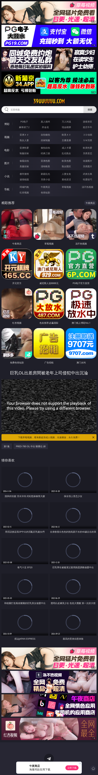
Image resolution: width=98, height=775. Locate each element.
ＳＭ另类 (87, 140)
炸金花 (45, 127)
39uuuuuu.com (49, 101)
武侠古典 (87, 173)
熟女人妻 (24, 140)
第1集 (7, 446)
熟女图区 (66, 166)
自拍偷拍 (45, 134)
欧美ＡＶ (66, 134)
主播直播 (66, 140)
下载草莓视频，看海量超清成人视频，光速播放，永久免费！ (56, 437)
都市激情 (24, 173)
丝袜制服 (45, 140)
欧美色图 (66, 160)
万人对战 (66, 121)
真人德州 (45, 121)
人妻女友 (66, 173)
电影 (7, 150)
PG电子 (24, 121)
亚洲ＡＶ (24, 134)
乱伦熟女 (66, 153)
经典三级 (45, 153)
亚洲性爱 (24, 147)
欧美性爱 (87, 147)
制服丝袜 (24, 153)
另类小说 (45, 179)
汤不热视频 (87, 186)
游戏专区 (87, 121)
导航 (7, 189)
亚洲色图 (45, 160)
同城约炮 (24, 186)
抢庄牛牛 (87, 127)
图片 (7, 163)
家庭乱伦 (45, 173)
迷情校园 (24, 179)
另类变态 (87, 153)
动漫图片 (87, 160)
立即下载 (72, 767)
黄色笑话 (66, 179)
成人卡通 (66, 147)
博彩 (7, 124)
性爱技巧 (87, 179)
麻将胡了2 (24, 127)
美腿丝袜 (24, 166)
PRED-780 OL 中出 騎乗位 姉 (31, 446)
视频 (7, 137)
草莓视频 (66, 186)
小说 (7, 176)
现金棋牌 (66, 127)
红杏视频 (24, 192)
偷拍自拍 (45, 147)
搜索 (90, 109)
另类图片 (87, 166)
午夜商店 (45, 186)
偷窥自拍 (24, 160)
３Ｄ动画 (87, 134)
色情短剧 (45, 192)
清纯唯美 (45, 166)
